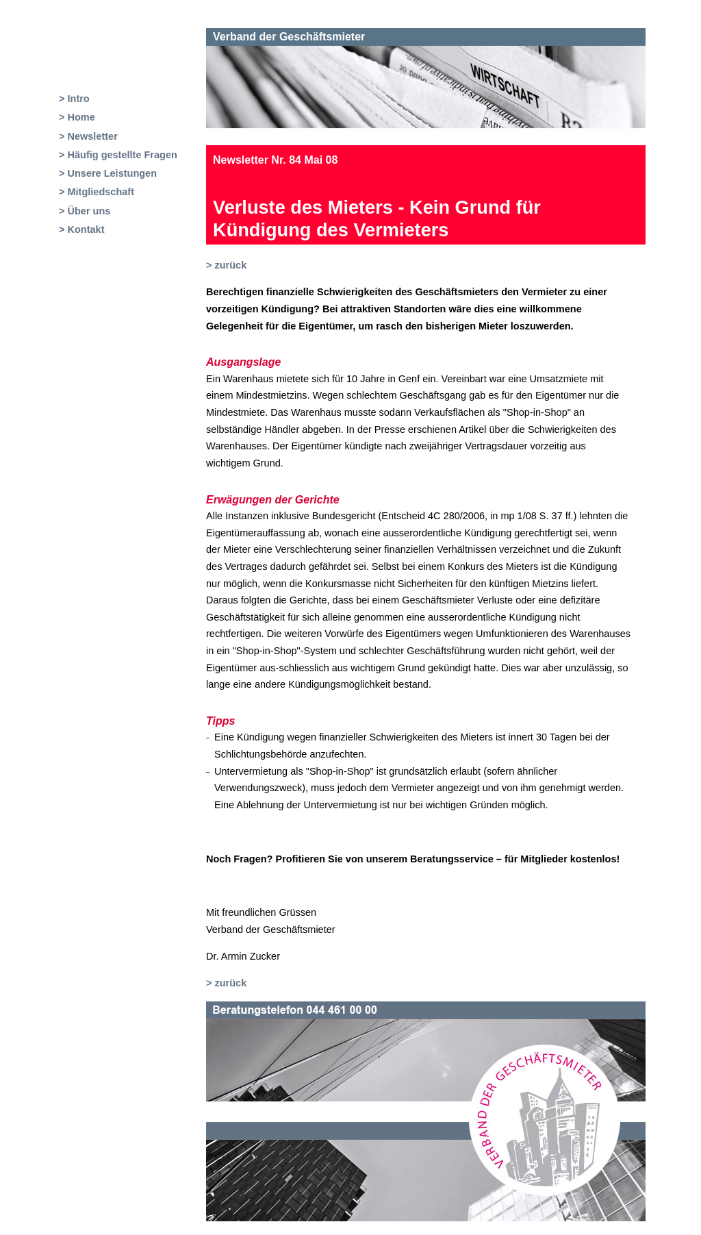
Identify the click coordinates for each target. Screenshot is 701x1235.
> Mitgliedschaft (96, 191)
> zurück (226, 265)
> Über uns (84, 210)
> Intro (74, 98)
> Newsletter (88, 136)
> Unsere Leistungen (108, 173)
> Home (77, 117)
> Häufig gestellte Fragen (118, 154)
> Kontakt (81, 229)
